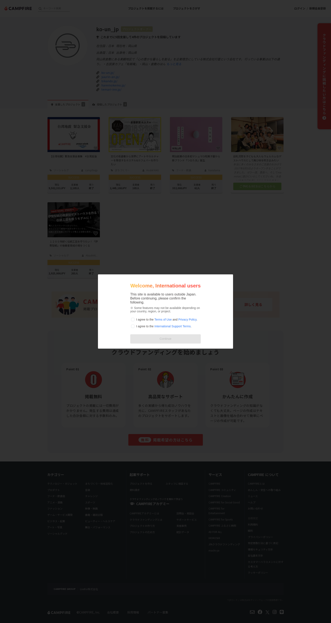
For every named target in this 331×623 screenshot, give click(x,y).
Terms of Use (163, 319)
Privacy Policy (187, 319)
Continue (165, 338)
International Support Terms (172, 326)
